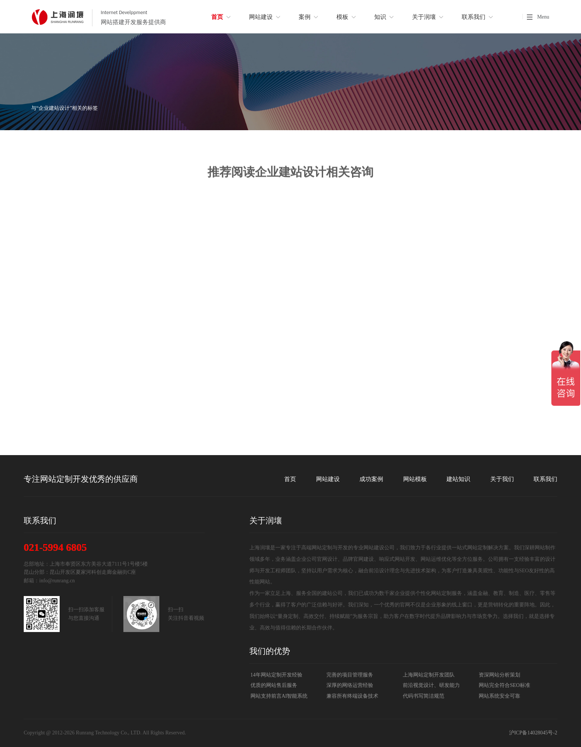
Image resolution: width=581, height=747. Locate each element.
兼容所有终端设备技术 (352, 696)
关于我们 (502, 479)
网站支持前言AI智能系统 (279, 696)
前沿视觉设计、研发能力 (431, 685)
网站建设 (328, 479)
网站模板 (415, 479)
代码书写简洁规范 (423, 696)
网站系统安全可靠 (499, 696)
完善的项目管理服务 (349, 675)
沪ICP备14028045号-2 (533, 733)
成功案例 (371, 479)
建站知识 (458, 479)
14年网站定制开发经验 (276, 675)
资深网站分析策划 (499, 675)
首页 (290, 479)
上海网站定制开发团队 (429, 675)
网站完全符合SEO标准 (504, 685)
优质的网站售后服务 (273, 685)
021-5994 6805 (55, 547)
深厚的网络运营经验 (349, 685)
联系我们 (545, 479)
